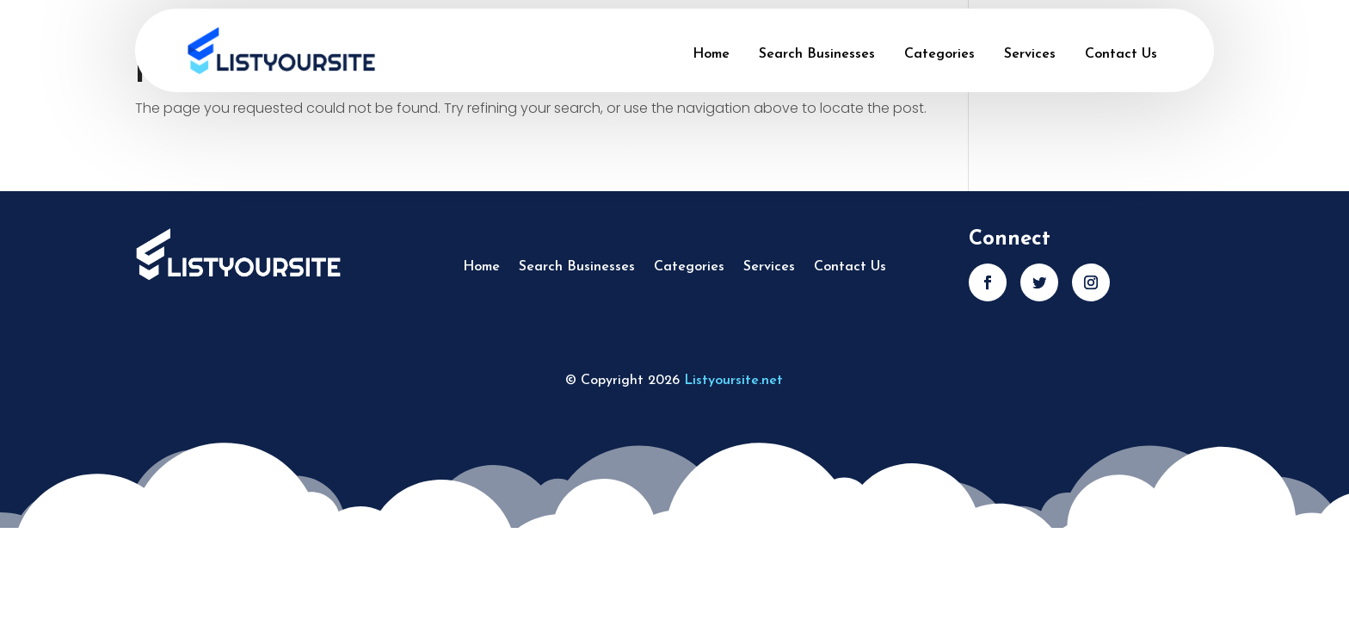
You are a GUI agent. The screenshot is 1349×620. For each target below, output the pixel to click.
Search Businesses (817, 54)
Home (711, 54)
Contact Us (1121, 54)
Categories (939, 54)
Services (1030, 54)
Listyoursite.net (733, 381)
